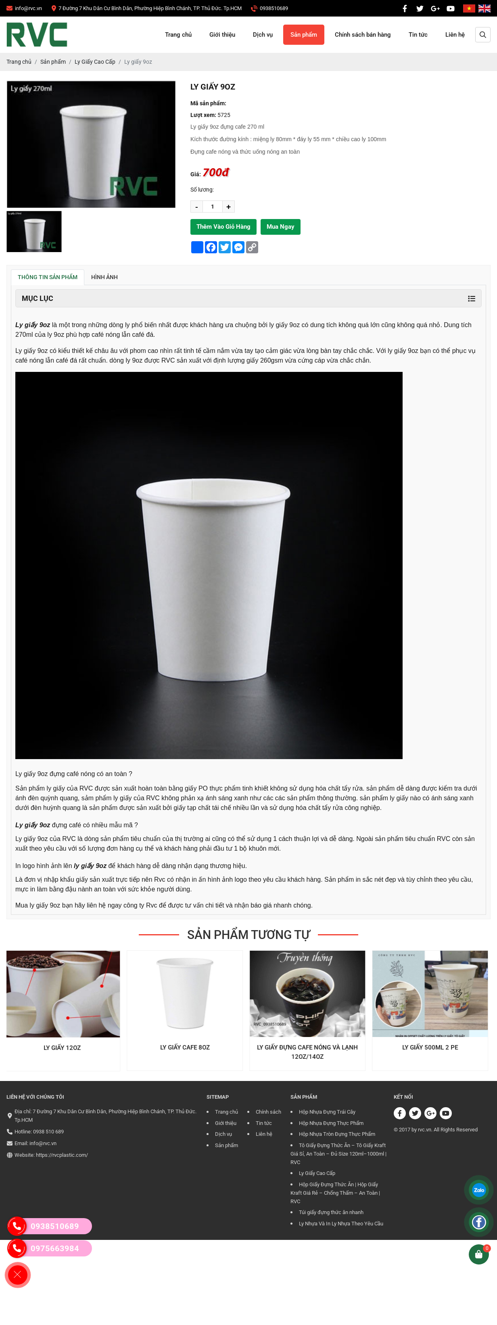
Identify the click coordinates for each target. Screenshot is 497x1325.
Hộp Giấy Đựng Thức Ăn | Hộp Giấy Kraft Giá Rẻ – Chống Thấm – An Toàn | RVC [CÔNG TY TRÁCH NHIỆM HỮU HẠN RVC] (335, 1193)
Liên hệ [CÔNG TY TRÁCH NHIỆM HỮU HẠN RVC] (455, 34)
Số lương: (202, 189)
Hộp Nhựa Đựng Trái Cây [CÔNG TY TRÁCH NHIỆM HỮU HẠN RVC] (327, 1112)
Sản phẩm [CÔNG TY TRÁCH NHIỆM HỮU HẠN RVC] (303, 34)
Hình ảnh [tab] (104, 277)
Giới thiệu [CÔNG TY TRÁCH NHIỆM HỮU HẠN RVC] (222, 34)
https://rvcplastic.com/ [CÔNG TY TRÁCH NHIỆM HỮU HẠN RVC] (62, 1155)
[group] (34, 231)
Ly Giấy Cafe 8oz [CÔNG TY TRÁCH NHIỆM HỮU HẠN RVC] (187, 1047)
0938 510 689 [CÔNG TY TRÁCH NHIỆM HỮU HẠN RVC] (48, 1132)
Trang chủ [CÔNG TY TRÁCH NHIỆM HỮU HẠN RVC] (178, 34)
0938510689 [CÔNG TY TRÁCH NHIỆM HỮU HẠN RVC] (43, 1226)
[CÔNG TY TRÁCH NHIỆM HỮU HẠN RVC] (24, 8)
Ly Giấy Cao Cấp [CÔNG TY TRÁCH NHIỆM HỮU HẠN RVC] (317, 1173)
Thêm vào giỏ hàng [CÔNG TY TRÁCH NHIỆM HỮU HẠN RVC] (223, 226)
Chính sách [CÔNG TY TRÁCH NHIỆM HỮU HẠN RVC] (268, 1112)
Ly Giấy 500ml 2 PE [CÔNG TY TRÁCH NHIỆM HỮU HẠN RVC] (432, 1047)
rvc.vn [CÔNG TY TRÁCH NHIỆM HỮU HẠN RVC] (424, 1130)
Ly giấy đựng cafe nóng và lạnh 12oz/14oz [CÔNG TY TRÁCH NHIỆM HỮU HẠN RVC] (309, 1052)
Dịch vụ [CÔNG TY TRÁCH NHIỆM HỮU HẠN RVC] (263, 34)
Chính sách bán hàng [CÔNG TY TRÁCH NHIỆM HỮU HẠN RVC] (363, 34)
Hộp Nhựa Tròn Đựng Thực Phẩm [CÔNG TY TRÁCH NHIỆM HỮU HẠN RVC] (337, 1134)
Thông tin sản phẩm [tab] (47, 277)
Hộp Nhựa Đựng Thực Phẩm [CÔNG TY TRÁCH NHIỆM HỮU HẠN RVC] (331, 1123)
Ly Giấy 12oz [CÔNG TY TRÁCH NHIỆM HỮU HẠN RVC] (64, 1048)
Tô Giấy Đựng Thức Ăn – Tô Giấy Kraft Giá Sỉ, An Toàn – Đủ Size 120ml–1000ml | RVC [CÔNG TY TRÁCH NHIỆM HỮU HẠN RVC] (338, 1154)
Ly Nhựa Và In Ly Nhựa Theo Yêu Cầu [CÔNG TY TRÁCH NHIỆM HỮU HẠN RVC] (341, 1224)
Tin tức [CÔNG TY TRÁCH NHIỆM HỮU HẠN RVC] (418, 34)
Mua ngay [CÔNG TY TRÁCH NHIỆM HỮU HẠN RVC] (280, 226)
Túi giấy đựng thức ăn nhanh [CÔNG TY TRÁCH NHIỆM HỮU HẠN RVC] (331, 1212)
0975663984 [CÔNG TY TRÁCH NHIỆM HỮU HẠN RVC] (43, 1248)
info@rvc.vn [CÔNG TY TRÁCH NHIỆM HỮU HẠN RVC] (42, 1143)
